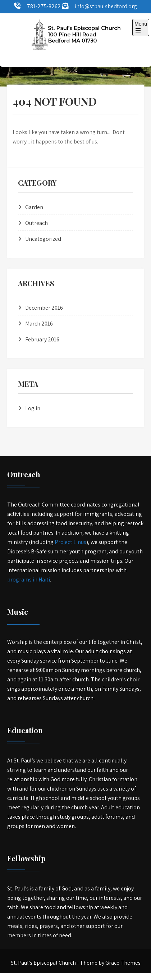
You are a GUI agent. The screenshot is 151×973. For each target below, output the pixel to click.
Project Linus (70, 542)
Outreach (36, 223)
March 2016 (39, 323)
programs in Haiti (28, 579)
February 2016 (42, 339)
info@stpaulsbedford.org (106, 6)
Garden (34, 207)
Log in (32, 408)
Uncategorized (43, 239)
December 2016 (44, 307)
